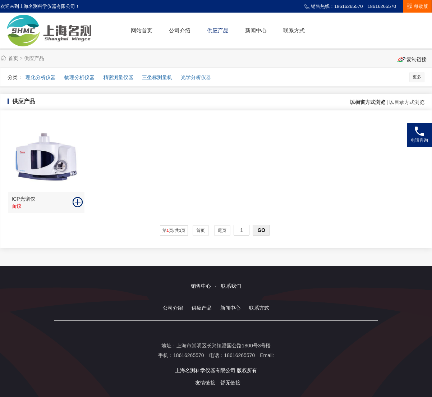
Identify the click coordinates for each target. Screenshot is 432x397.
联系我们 (231, 286)
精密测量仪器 (118, 77)
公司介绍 (179, 30)
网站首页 (141, 30)
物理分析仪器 (79, 77)
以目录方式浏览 (406, 102)
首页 (13, 58)
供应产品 (218, 30)
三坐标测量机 (157, 77)
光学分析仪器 (196, 77)
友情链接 (205, 382)
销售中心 (201, 286)
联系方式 (294, 30)
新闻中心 (256, 30)
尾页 (222, 230)
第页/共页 (174, 230)
